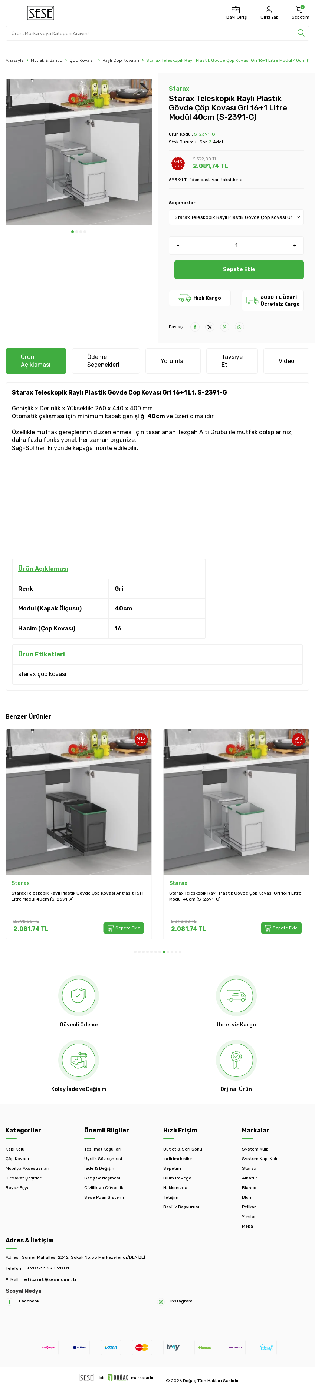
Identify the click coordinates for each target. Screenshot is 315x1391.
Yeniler (249, 1216)
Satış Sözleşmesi (102, 1178)
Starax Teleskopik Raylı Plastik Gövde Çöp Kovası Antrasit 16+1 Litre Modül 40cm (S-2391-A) (78, 896)
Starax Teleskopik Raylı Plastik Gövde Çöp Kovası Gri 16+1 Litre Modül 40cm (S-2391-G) (235, 896)
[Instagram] (161, 1302)
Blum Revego (177, 1178)
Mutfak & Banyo (46, 60)
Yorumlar (173, 361)
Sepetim (172, 1168)
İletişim (170, 1197)
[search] (301, 33)
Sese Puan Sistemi (104, 1197)
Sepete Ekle (239, 269)
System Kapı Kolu (260, 1158)
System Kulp (255, 1149)
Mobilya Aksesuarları (27, 1168)
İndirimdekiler (178, 1158)
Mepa (247, 1226)
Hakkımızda (175, 1187)
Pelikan (249, 1206)
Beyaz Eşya (18, 1187)
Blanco (249, 1187)
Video (286, 361)
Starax (179, 88)
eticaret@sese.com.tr (50, 1279)
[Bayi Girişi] (235, 13)
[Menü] (11, 12)
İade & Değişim (100, 1168)
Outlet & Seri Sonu (182, 1149)
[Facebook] (9, 1302)
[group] (79, 152)
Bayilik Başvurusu (182, 1206)
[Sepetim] (299, 13)
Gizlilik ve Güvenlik (103, 1187)
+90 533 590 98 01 (48, 1268)
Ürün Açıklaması (35, 360)
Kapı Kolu (15, 1149)
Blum (247, 1197)
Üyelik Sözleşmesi (103, 1158)
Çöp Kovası (17, 1158)
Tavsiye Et (232, 360)
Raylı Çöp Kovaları (120, 60)
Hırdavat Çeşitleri (24, 1178)
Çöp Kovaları (82, 60)
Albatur (249, 1178)
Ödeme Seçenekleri (103, 360)
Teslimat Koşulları (102, 1149)
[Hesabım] (269, 13)
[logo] (41, 13)
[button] (72, 231)
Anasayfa (15, 60)
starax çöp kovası (42, 674)
